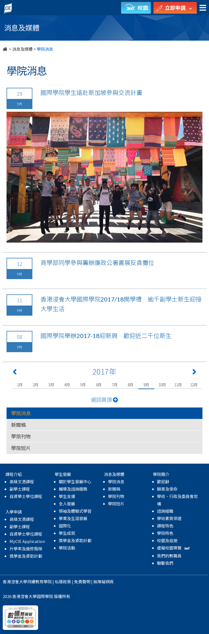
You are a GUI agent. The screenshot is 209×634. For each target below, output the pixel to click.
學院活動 (67, 548)
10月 (162, 384)
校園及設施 (167, 540)
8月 (130, 384)
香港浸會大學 (15, 581)
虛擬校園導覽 (174, 548)
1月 (20, 384)
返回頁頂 (104, 399)
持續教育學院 (39, 581)
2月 (35, 384)
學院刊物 (21, 436)
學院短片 (21, 447)
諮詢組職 (165, 511)
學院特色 (165, 533)
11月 (178, 384)
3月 (51, 384)
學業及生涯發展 (73, 518)
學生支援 (67, 496)
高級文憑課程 (22, 481)
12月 (193, 384)
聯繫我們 (165, 563)
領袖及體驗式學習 (75, 511)
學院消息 (21, 412)
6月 (99, 384)
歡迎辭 (163, 481)
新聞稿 (18, 424)
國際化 (65, 526)
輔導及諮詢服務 (73, 489)
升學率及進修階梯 (26, 548)
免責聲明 (82, 581)
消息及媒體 (22, 49)
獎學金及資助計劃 (26, 556)
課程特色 (165, 526)
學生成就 (67, 533)
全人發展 (67, 503)
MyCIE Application (27, 541)
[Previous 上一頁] (15, 372)
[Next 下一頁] (194, 372)
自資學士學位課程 (26, 496)
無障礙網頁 (103, 581)
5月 (83, 384)
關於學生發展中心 (75, 481)
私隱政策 (63, 581)
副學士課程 (20, 489)
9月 (146, 384)
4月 (67, 384)
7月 (115, 384)
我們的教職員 (169, 555)
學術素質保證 (169, 518)
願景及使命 (167, 489)
